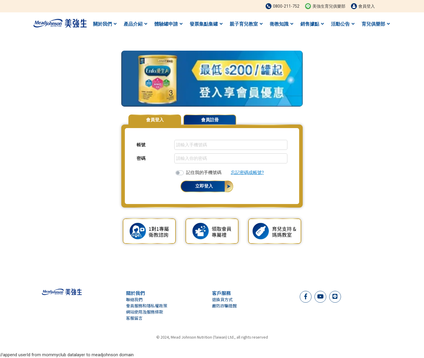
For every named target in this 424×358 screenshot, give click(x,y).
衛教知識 (281, 24)
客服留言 (134, 318)
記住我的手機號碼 (203, 172)
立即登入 (204, 186)
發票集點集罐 (206, 24)
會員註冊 (210, 119)
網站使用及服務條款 (144, 312)
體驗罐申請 (168, 24)
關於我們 (105, 24)
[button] (114, 79)
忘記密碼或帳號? (247, 172)
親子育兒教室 (246, 24)
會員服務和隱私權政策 (146, 306)
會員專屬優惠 (288, 117)
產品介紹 (135, 24)
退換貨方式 (222, 299)
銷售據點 (312, 24)
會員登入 (155, 119)
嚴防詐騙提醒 (224, 306)
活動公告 (343, 24)
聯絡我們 (134, 299)
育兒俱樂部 (376, 24)
